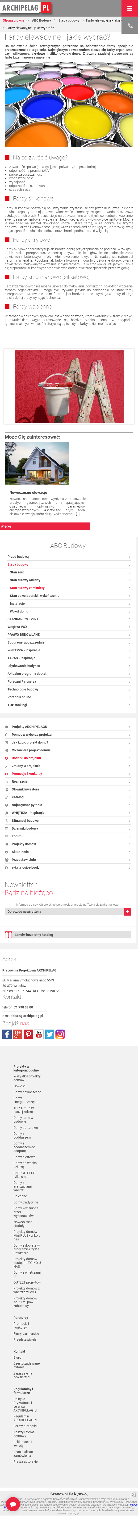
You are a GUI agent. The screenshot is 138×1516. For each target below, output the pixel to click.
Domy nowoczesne (27, 1092)
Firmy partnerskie (26, 1333)
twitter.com (49, 1034)
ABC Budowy (41, 20)
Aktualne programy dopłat (27, 674)
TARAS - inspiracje (21, 658)
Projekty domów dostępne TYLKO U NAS (27, 1262)
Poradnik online (19, 697)
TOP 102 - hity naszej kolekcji (23, 1110)
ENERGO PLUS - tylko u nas (25, 1175)
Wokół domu (19, 611)
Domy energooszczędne (26, 1100)
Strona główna (14, 20)
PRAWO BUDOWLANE (24, 634)
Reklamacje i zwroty (22, 1444)
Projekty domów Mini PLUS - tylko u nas (26, 1235)
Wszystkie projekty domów (27, 1078)
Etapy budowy (68, 20)
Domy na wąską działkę (25, 1165)
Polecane (20, 1196)
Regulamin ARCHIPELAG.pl (25, 1418)
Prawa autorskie (25, 1461)
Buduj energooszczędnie (26, 642)
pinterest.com (28, 1034)
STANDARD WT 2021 (23, 619)
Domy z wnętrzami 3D (27, 1274)
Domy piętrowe (24, 1157)
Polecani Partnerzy (22, 681)
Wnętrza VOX (17, 627)
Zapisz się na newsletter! (22, 1375)
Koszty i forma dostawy (24, 1434)
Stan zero (17, 572)
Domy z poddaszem (22, 1135)
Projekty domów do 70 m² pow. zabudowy (25, 1302)
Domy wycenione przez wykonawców (25, 1212)
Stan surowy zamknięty (27, 588)
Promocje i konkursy (21, 1325)
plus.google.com (17, 1034)
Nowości (19, 1086)
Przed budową (18, 556)
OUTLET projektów (27, 1282)
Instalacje (17, 603)
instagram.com (60, 1034)
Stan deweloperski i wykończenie (34, 596)
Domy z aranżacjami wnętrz (22, 1186)
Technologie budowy (23, 689)
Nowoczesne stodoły (22, 1224)
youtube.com (39, 1034)
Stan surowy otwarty (25, 580)
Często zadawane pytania (26, 1365)
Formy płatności (25, 1426)
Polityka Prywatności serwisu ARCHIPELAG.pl (25, 1404)
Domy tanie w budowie (23, 1119)
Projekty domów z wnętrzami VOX (26, 1290)
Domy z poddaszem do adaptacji (24, 1147)
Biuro (17, 1357)
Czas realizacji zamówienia (23, 1453)
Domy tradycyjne (25, 1202)
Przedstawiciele (24, 1339)
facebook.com (7, 1034)
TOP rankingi (17, 705)
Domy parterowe (25, 1128)
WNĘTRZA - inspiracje (24, 650)
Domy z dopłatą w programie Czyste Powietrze (26, 1249)
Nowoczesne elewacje (28, 492)
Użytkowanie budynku (24, 666)
